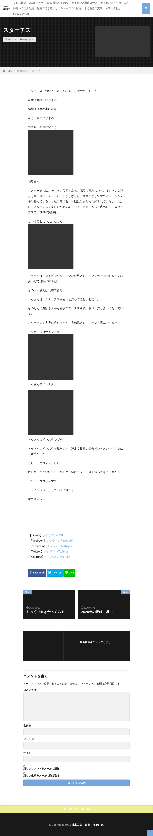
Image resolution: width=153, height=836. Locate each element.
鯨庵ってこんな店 (23, 8)
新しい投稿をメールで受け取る (41, 775)
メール (28, 739)
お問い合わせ (113, 8)
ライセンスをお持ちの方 (114, 2)
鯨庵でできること (47, 8)
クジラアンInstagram (60, 546)
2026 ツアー (36, 2)
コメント (30, 689)
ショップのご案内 (71, 8)
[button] (122, 41)
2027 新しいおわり (57, 2)
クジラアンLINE (53, 535)
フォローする (96, 646)
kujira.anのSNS (21, 13)
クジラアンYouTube (57, 556)
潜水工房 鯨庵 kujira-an (87, 824)
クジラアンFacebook (59, 540)
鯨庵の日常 (28, 39)
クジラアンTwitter (56, 551)
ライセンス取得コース (84, 2)
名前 (27, 725)
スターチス (37, 70)
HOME (9, 71)
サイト (27, 753)
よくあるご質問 (93, 8)
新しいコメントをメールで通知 (41, 768)
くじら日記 (19, 2)
